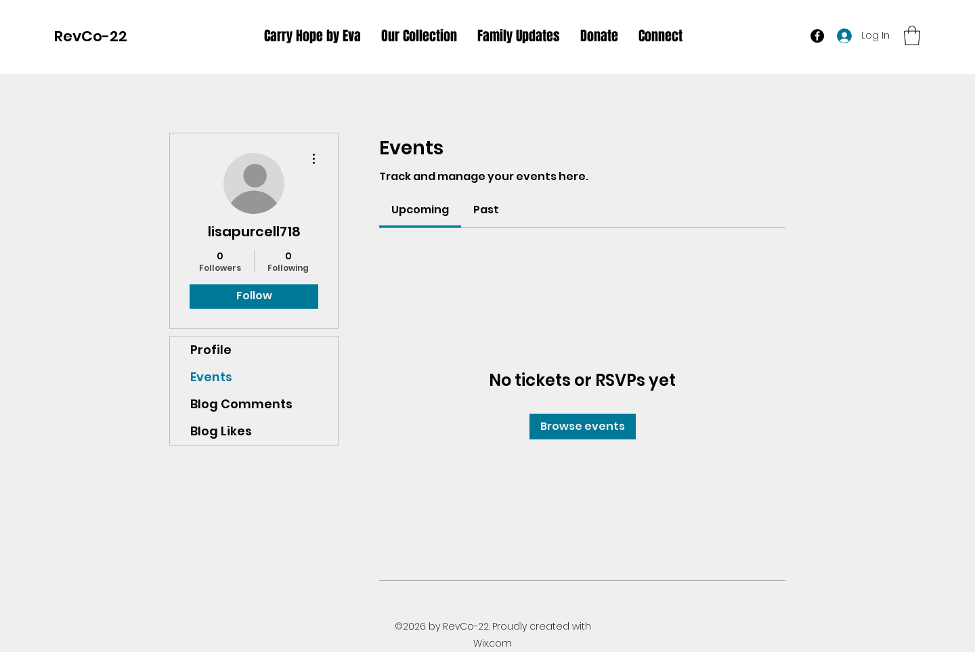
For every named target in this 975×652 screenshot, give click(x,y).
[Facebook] (817, 36)
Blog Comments (241, 403)
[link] (420, 209)
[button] (912, 35)
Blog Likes (221, 430)
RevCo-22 (90, 36)
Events (211, 376)
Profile (211, 349)
